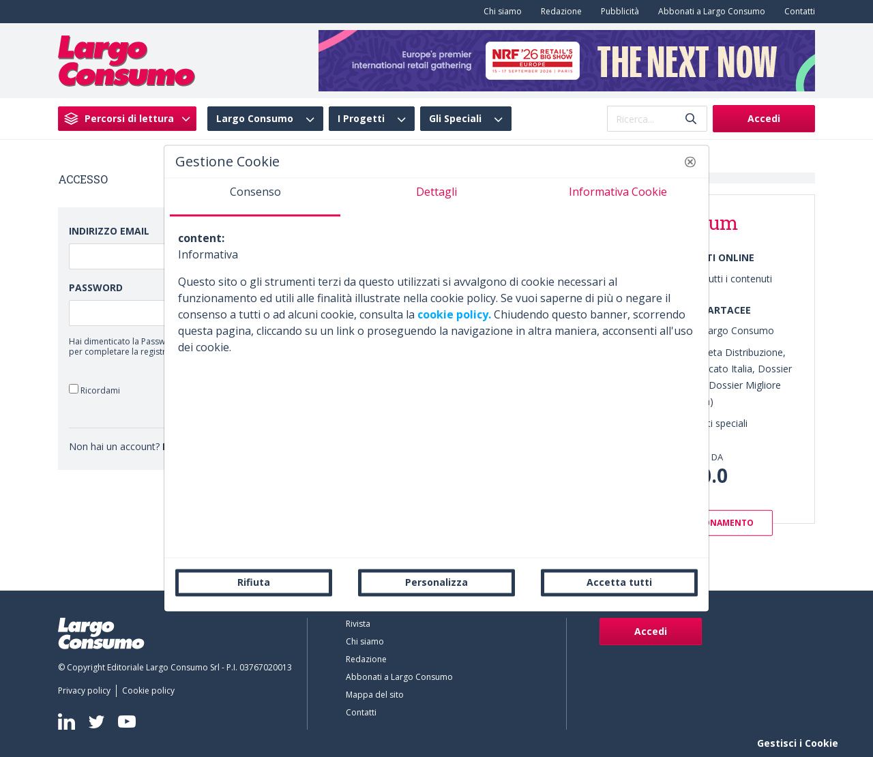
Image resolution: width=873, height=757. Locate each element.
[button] (690, 162)
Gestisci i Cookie (797, 743)
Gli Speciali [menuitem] (455, 119)
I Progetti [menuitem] (361, 119)
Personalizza (436, 582)
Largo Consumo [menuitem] (254, 119)
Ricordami (94, 390)
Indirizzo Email (109, 230)
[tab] (255, 197)
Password (96, 287)
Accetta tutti (619, 582)
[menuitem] (500, 11)
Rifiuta (253, 582)
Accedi (764, 118)
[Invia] (691, 119)
